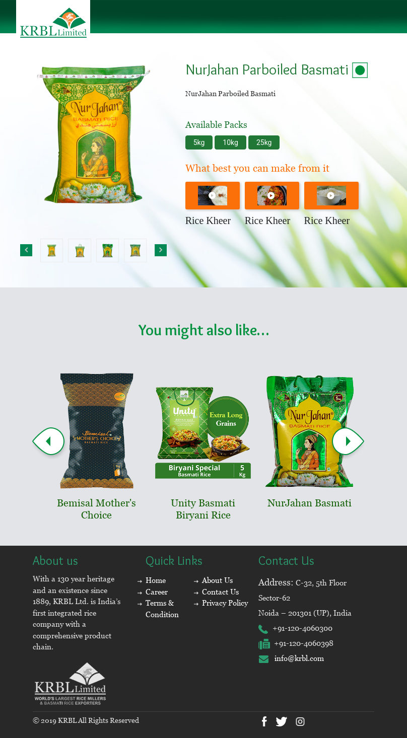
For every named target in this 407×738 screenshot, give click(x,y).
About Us (217, 580)
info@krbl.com (291, 658)
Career (157, 591)
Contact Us (220, 591)
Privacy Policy (225, 603)
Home (156, 580)
